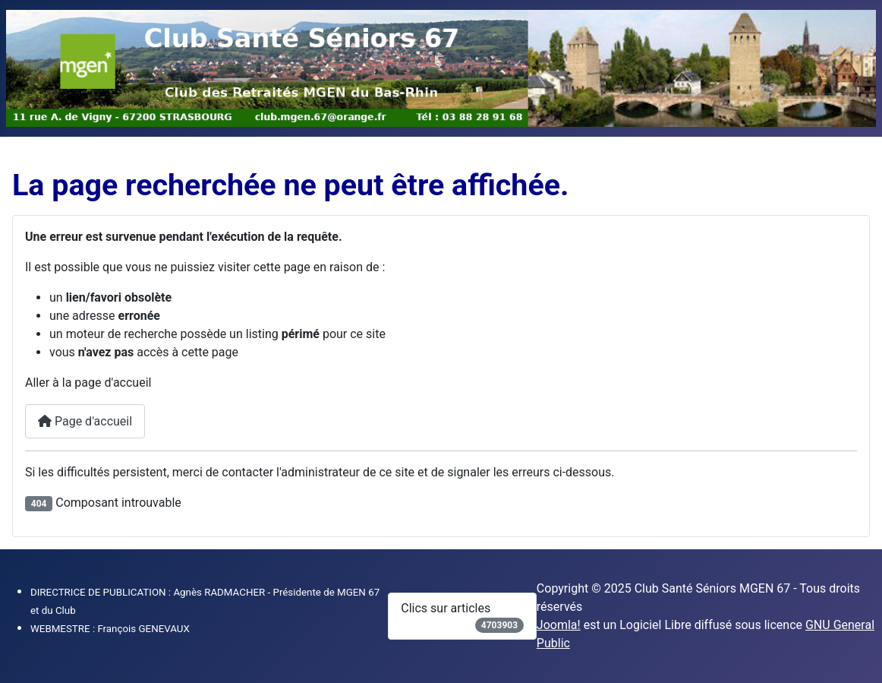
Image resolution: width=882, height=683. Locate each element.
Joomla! (559, 625)
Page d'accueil (85, 421)
